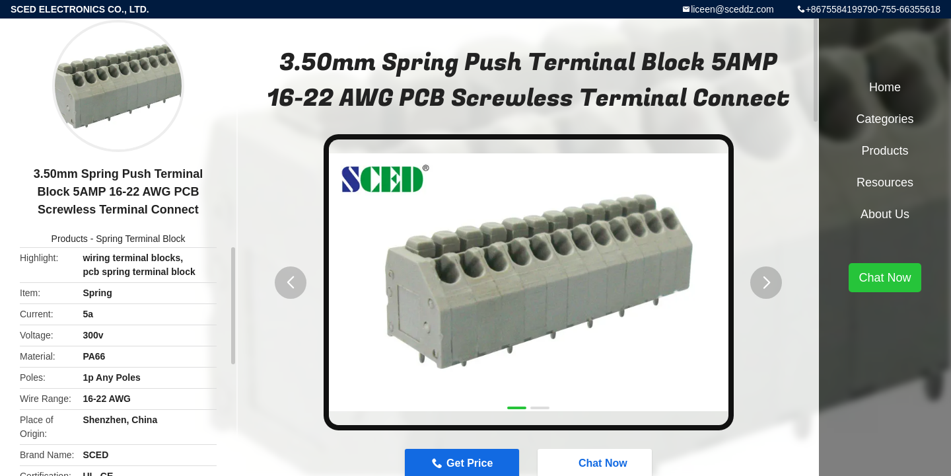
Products (70, 238)
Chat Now (885, 277)
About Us (885, 214)
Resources (885, 182)
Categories (884, 119)
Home (885, 87)
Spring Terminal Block (140, 238)
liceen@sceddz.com (732, 9)
